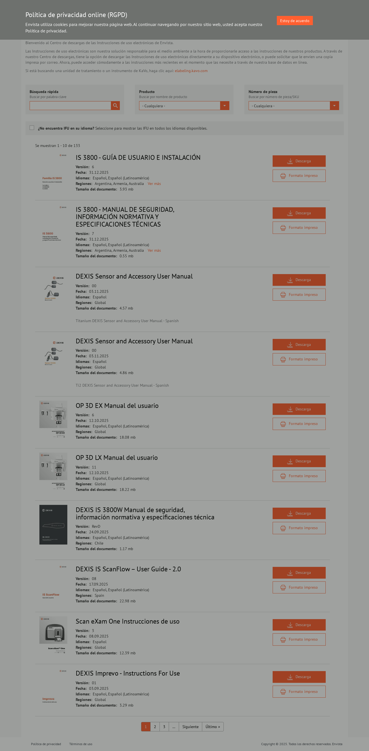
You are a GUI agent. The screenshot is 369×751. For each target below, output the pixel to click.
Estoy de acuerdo (295, 20)
